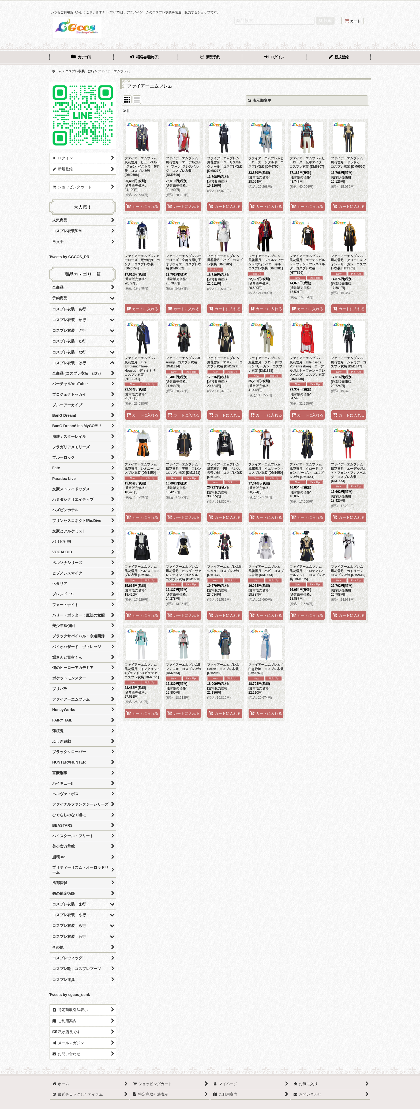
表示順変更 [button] (259, 100)
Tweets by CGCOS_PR (69, 257)
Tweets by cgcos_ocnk (69, 995)
